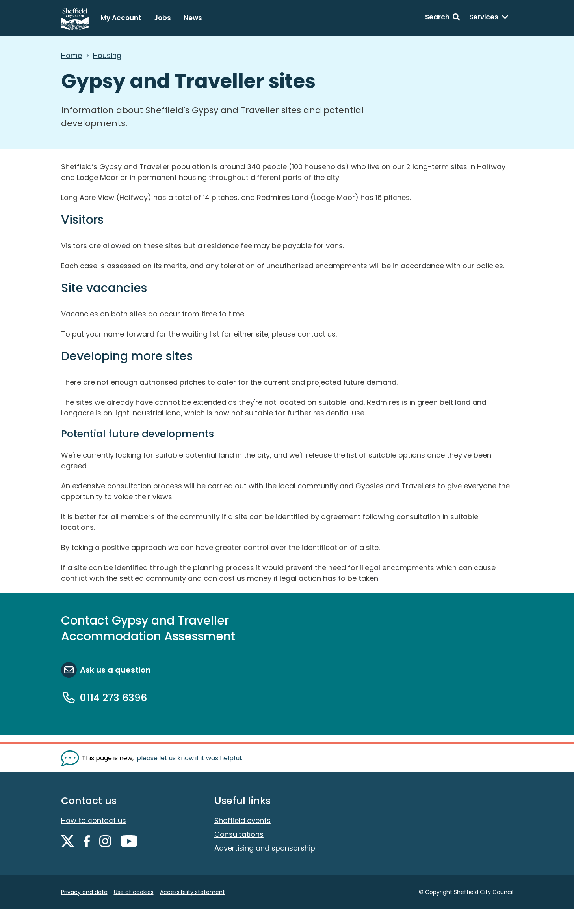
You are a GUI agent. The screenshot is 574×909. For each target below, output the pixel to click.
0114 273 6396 (113, 698)
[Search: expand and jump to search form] (442, 18)
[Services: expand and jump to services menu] (488, 18)
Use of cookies (134, 892)
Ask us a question (115, 669)
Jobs (162, 17)
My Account (120, 17)
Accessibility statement (192, 892)
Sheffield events (242, 820)
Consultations (239, 834)
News (193, 17)
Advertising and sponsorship (264, 848)
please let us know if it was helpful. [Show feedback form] (189, 758)
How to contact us (93, 820)
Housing (107, 55)
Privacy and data (84, 892)
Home (71, 55)
